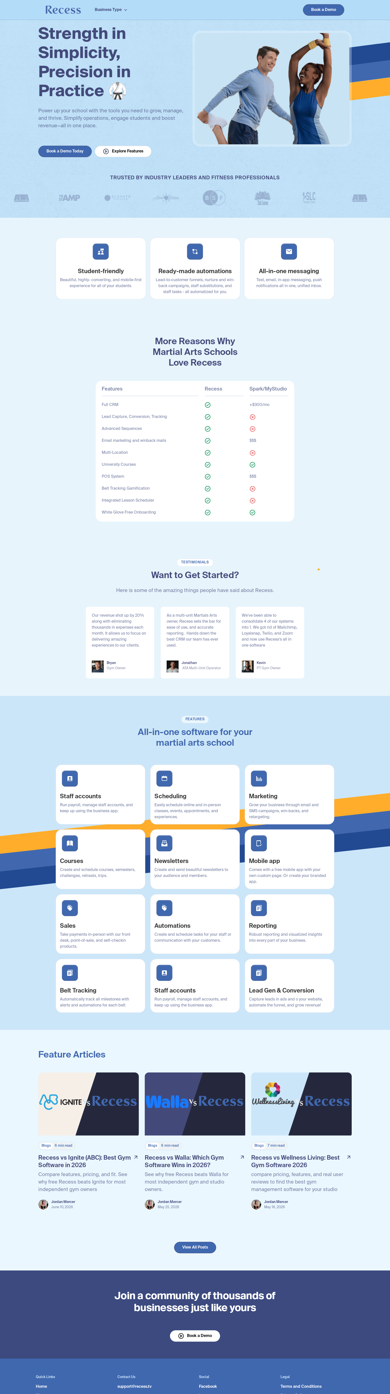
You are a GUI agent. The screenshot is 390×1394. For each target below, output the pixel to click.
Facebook (208, 1387)
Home (41, 1387)
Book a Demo (323, 10)
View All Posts (195, 1248)
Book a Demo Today (65, 151)
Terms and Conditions (301, 1387)
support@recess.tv (134, 1387)
